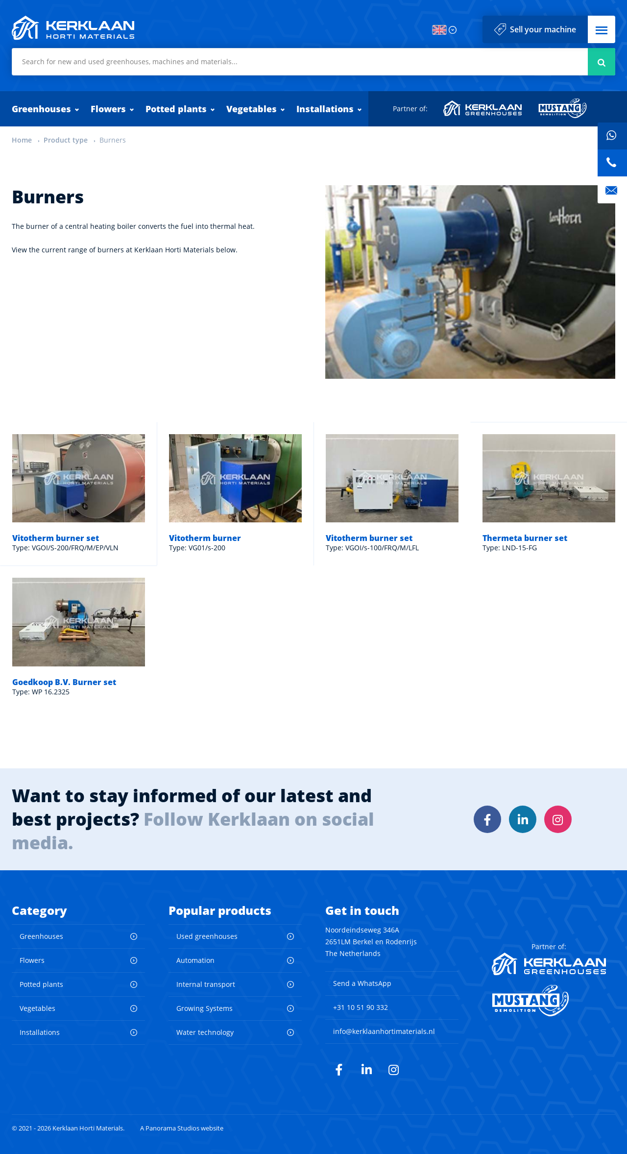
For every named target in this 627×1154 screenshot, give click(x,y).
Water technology (205, 1032)
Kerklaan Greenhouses (483, 108)
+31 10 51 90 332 (360, 1007)
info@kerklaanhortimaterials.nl (384, 1031)
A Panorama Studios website (181, 1128)
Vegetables (251, 109)
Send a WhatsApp (362, 983)
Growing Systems (204, 1008)
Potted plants (176, 109)
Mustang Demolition (562, 108)
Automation (195, 960)
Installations (325, 109)
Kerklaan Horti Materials (73, 28)
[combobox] (313, 61)
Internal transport (205, 984)
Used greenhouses (207, 936)
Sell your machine (543, 29)
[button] (601, 29)
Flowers (108, 109)
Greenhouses (41, 109)
